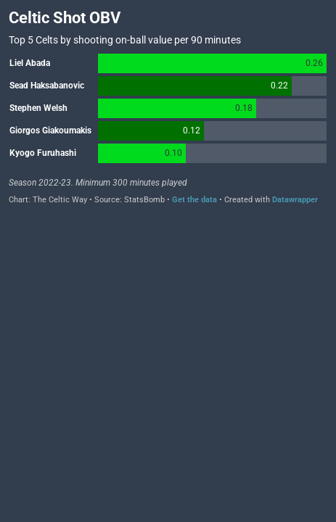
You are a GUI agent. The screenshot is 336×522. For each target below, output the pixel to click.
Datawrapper (295, 199)
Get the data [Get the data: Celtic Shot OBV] (194, 199)
